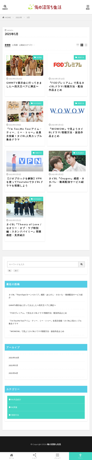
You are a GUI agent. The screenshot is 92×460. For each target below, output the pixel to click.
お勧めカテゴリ (26, 45)
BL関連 (39, 57)
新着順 (7, 45)
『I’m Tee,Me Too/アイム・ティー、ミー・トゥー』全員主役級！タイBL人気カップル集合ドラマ (24, 134)
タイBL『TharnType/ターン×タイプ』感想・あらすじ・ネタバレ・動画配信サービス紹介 (45, 296)
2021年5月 (13, 365)
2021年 (19, 17)
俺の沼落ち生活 (54, 444)
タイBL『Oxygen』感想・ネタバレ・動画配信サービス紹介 (66, 182)
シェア (34, 456)
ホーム (11, 456)
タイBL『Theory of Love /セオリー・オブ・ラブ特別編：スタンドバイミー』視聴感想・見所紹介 (23, 229)
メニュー (57, 456)
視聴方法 (81, 57)
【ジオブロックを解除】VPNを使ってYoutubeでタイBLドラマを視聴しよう (24, 182)
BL (10, 271)
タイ (16, 271)
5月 (28, 17)
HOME (8, 17)
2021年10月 (14, 357)
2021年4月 (13, 373)
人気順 (15, 45)
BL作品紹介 (37, 103)
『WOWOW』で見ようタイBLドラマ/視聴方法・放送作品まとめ (66, 132)
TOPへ (80, 456)
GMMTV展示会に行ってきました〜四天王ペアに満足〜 (24, 84)
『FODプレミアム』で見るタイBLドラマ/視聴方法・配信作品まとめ (66, 86)
